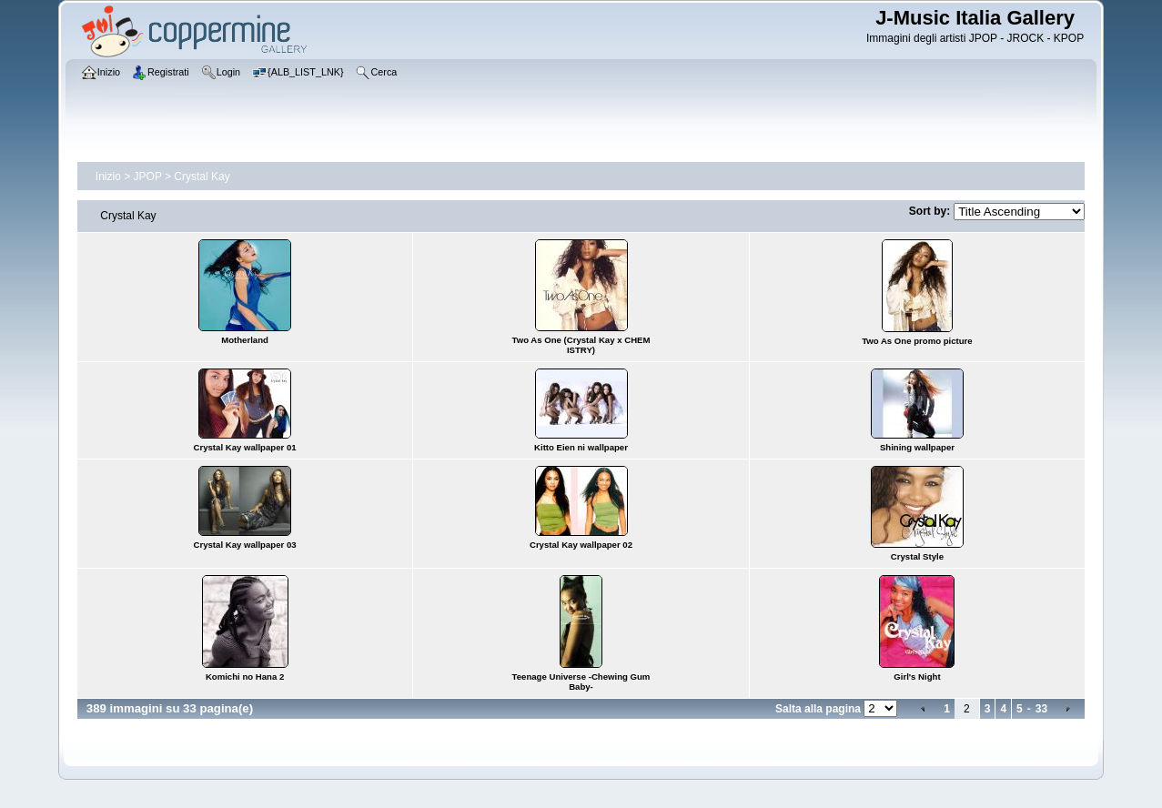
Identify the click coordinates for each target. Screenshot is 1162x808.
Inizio (108, 176)
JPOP (148, 176)
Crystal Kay (201, 176)
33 (1041, 708)
